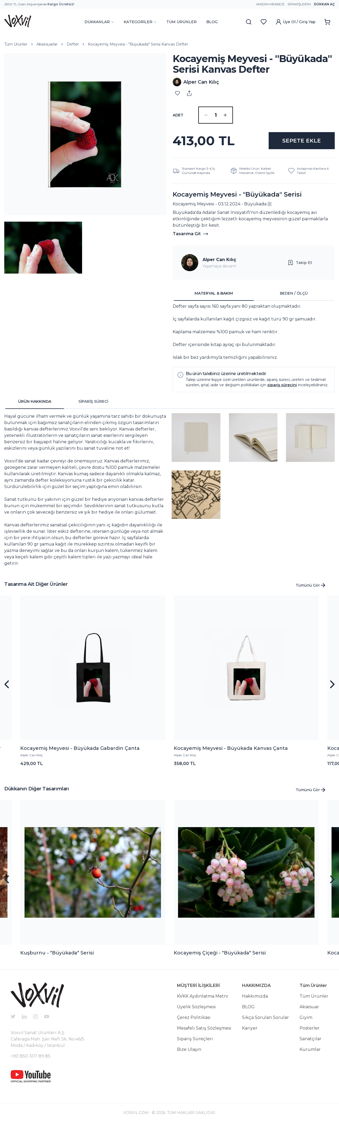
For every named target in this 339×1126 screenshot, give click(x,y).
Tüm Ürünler (15, 44)
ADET (178, 115)
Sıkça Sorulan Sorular (265, 1017)
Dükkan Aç (324, 4)
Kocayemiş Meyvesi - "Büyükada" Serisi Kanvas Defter (138, 44)
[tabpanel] (254, 332)
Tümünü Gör (311, 585)
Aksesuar (309, 1006)
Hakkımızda (255, 996)
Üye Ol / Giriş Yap (295, 22)
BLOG (212, 21)
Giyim (306, 1017)
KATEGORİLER (140, 21)
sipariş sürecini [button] (282, 385)
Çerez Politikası (194, 1017)
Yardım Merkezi (270, 4)
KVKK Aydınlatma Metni (202, 996)
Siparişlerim (299, 4)
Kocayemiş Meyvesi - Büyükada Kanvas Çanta (231, 748)
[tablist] (254, 293)
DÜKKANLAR (99, 21)
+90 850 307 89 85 (30, 1056)
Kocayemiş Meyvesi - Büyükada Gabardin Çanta (80, 748)
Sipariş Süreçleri (195, 1038)
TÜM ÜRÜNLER (181, 21)
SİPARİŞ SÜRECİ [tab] (93, 401)
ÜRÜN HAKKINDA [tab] (34, 401)
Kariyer (249, 1028)
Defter (73, 44)
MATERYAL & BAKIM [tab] (214, 293)
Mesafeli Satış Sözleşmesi (204, 1028)
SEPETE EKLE (301, 140)
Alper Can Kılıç (219, 259)
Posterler (310, 1028)
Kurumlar (310, 1049)
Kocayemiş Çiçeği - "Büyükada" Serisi (220, 953)
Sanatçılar (310, 1038)
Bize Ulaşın (189, 1049)
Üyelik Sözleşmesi (196, 1006)
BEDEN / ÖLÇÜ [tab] (294, 293)
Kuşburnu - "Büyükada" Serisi (57, 953)
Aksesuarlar (47, 44)
